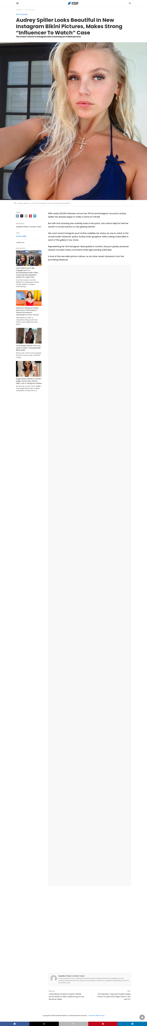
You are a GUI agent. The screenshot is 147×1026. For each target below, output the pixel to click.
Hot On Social (30, 10)
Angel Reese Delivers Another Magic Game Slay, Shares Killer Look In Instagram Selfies (29, 381)
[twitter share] (21, 215)
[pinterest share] (30, 216)
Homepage (19, 10)
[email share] (26, 216)
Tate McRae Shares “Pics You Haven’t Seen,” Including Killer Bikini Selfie (28, 347)
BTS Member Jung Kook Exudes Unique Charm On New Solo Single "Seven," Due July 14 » (114, 996)
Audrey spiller (21, 236)
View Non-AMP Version (96, 1015)
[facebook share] (17, 216)
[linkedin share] (34, 216)
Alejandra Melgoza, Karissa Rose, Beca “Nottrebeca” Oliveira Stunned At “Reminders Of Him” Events (27, 311)
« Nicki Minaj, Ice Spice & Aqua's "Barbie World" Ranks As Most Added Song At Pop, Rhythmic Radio (66, 996)
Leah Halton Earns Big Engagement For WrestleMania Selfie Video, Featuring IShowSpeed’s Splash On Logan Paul (27, 272)
